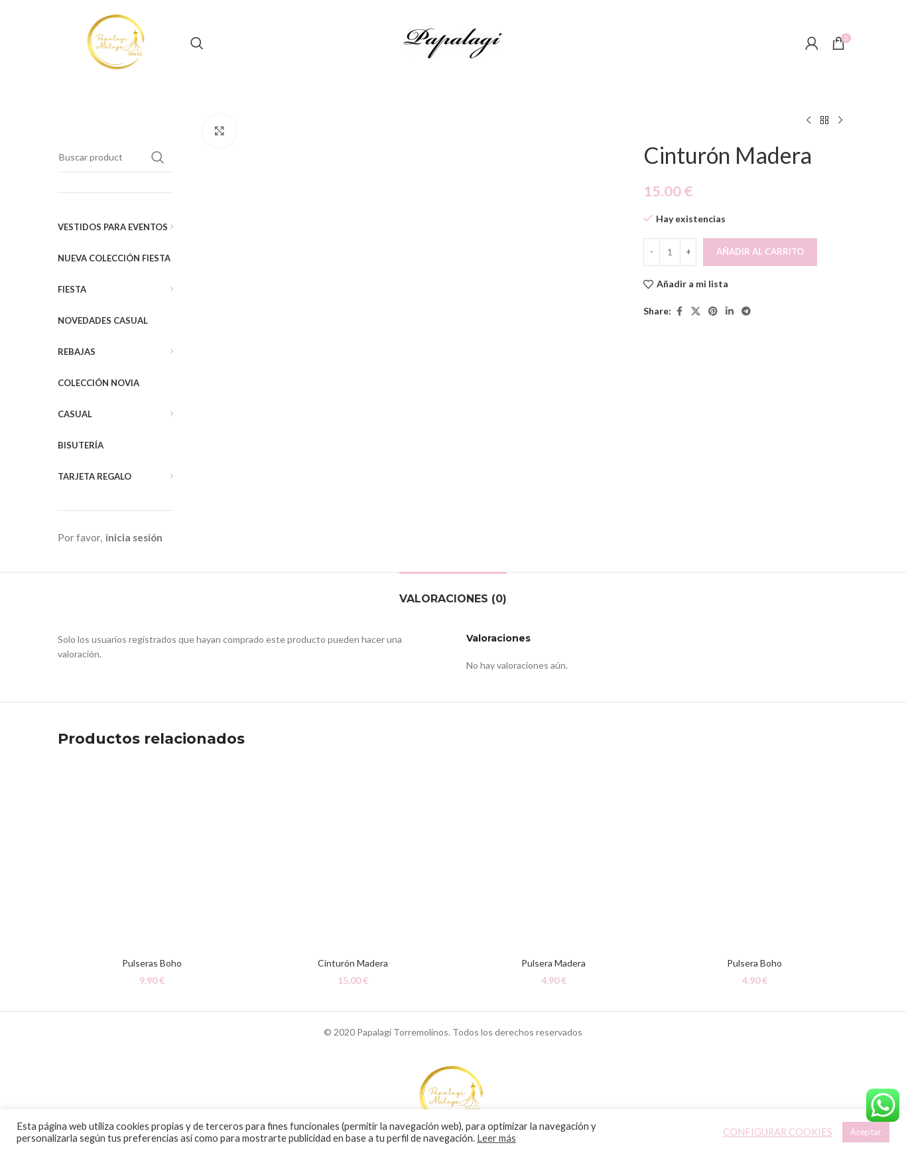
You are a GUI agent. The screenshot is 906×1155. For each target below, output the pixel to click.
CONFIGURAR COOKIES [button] (777, 1132)
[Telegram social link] (746, 311)
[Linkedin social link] (730, 311)
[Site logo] (117, 42)
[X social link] (695, 311)
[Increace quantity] (688, 252)
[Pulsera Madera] (553, 856)
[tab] (453, 592)
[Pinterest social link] (713, 311)
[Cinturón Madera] (352, 856)
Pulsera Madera (553, 963)
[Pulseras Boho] (151, 856)
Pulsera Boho (754, 963)
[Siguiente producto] (840, 121)
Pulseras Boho (152, 963)
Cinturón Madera (353, 963)
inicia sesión (133, 537)
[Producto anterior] (808, 121)
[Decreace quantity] (651, 252)
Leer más (496, 1138)
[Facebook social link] (679, 311)
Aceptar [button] (865, 1131)
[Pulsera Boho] (754, 856)
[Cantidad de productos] (670, 252)
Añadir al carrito (760, 251)
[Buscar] (197, 43)
